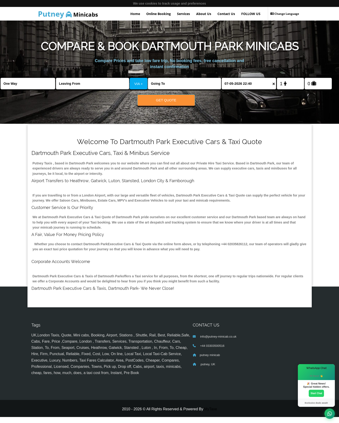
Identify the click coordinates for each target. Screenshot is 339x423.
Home (135, 14)
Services (183, 14)
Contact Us (226, 14)
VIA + (138, 84)
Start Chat (316, 392)
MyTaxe (210, 415)
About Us (203, 14)
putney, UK (207, 370)
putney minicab (210, 361)
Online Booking (158, 14)
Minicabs (68, 14)
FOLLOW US (250, 14)
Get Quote (166, 100)
